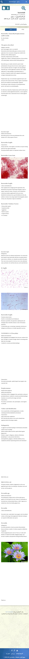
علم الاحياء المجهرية (20, 16)
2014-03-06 (13, 14)
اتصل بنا (8, 653)
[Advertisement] (14, 113)
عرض (11, 29)
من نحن (13, 653)
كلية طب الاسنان (14, 18)
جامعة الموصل (22, 18)
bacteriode (21, 13)
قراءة (23, 29)
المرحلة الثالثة (7, 18)
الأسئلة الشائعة (19, 653)
